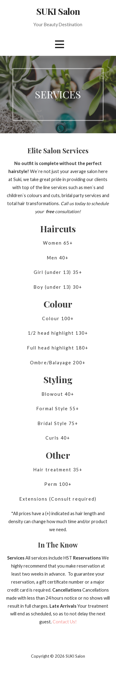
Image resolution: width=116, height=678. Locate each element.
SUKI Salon (58, 11)
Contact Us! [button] (65, 621)
